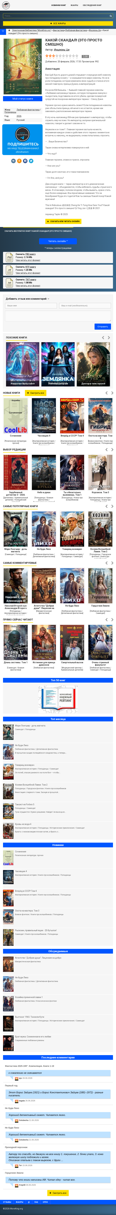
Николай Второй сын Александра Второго (16, 607)
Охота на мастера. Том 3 (100, 437)
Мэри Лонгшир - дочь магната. (15, 550)
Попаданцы (10, 112)
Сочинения (15, 436)
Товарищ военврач (72, 549)
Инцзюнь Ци (95, 30)
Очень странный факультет (100, 663)
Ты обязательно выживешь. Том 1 (72, 493)
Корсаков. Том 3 (100, 492)
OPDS (45, 1202)
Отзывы (7, 1202)
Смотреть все (35, 393)
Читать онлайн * (58, 241)
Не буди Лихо (44, 549)
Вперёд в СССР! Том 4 (72, 436)
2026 (19, 116)
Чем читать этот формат (28, 260)
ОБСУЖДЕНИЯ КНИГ (92, 5)
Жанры (74, 5)
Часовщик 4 (44, 436)
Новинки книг (58, 5)
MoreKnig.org (22, 5)
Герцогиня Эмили (100, 606)
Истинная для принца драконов (44, 663)
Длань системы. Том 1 (15, 662)
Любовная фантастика (28, 110)
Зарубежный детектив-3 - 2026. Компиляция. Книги (16, 493)
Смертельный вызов (72, 662)
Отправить (103, 326)
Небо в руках (43, 492)
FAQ (36, 1202)
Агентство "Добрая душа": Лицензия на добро (44, 607)
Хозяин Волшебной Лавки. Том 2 (100, 550)
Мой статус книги (23, 98)
